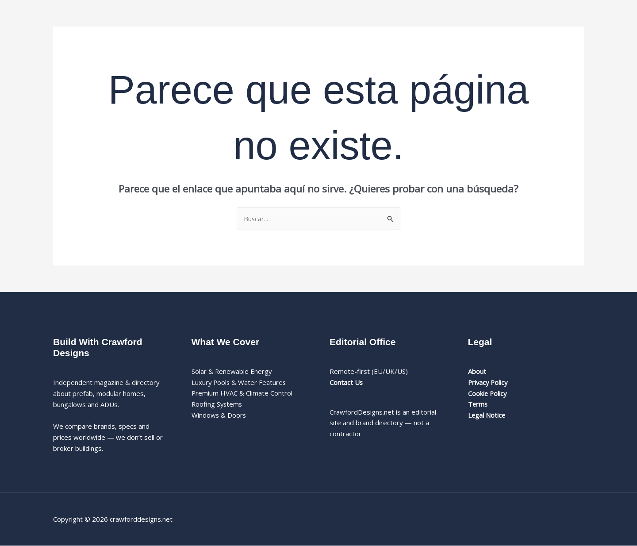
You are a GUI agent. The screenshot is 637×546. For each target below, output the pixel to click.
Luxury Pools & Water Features (240, 382)
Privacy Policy (489, 382)
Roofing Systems (218, 404)
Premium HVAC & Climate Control (242, 393)
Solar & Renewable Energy (232, 371)
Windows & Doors (219, 415)
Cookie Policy (488, 393)
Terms (478, 404)
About (477, 371)
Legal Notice (487, 415)
